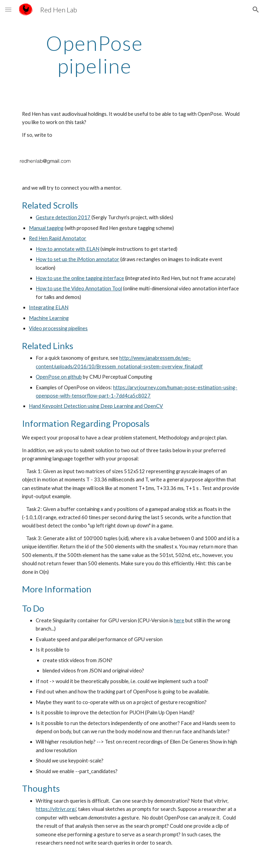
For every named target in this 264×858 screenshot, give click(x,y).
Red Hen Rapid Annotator (57, 238)
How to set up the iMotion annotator (77, 259)
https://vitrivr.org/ (56, 809)
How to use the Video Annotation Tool (79, 288)
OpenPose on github (59, 377)
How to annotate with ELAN (67, 249)
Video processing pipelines (58, 328)
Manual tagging (46, 228)
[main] (94, 54)
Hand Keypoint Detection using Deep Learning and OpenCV (96, 406)
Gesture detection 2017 (63, 217)
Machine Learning (49, 318)
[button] (8, 9)
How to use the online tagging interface (80, 278)
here (179, 620)
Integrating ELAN (48, 307)
